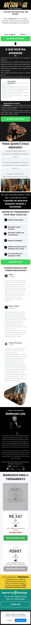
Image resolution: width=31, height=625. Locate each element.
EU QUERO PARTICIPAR (15, 39)
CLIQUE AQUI (15, 604)
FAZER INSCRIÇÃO (15, 262)
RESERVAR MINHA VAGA (15, 538)
